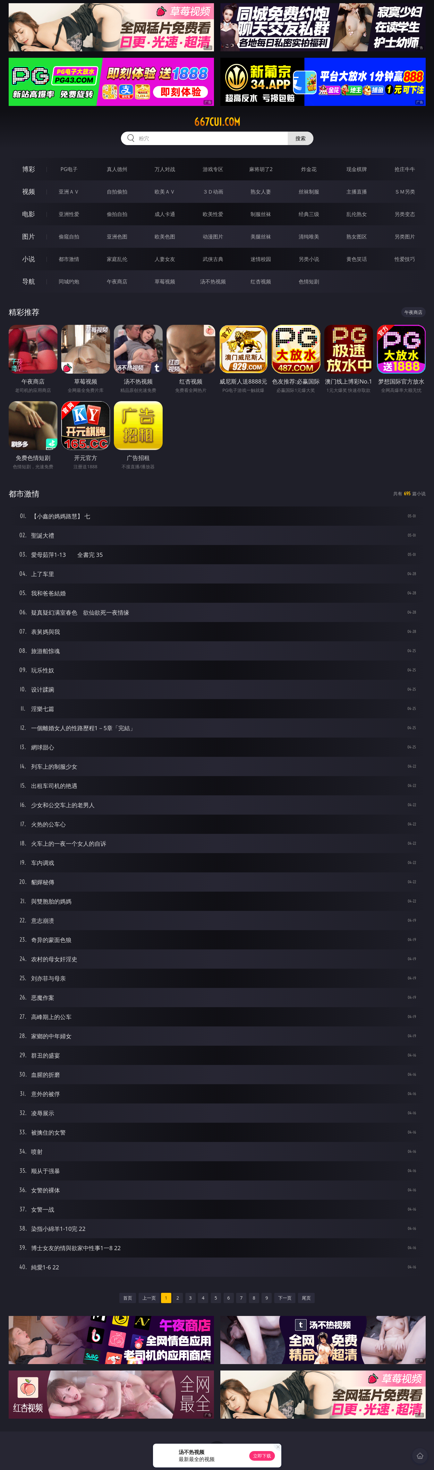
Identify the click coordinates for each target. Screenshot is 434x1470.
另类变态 (405, 214)
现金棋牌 (356, 169)
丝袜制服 (309, 191)
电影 (28, 214)
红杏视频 (261, 281)
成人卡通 (165, 214)
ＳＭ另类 (405, 191)
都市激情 (69, 259)
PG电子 (69, 169)
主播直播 (356, 191)
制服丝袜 (261, 214)
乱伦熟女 (356, 214)
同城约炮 (69, 281)
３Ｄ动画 (213, 191)
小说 (28, 259)
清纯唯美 (309, 236)
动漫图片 (213, 236)
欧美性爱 (213, 214)
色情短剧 (309, 281)
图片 (28, 236)
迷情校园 (261, 259)
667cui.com (217, 122)
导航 (28, 281)
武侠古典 (213, 259)
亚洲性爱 (69, 214)
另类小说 (309, 259)
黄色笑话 (356, 259)
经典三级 (309, 214)
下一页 (285, 1298)
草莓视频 (165, 281)
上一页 (149, 1298)
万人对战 (165, 169)
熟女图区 (356, 236)
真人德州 (117, 169)
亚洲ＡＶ (69, 191)
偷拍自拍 (117, 214)
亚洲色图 (117, 236)
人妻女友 (165, 259)
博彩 (28, 169)
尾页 (306, 1298)
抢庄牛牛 (405, 169)
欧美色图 (165, 236)
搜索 (300, 138)
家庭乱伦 (117, 259)
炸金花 (309, 169)
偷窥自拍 (69, 236)
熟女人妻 (261, 191)
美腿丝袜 (261, 236)
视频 (28, 191)
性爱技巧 (405, 259)
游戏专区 (213, 169)
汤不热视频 (213, 281)
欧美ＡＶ (165, 191)
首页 (127, 1298)
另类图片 (405, 236)
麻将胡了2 (261, 169)
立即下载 (262, 1456)
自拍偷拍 (117, 191)
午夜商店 (117, 281)
